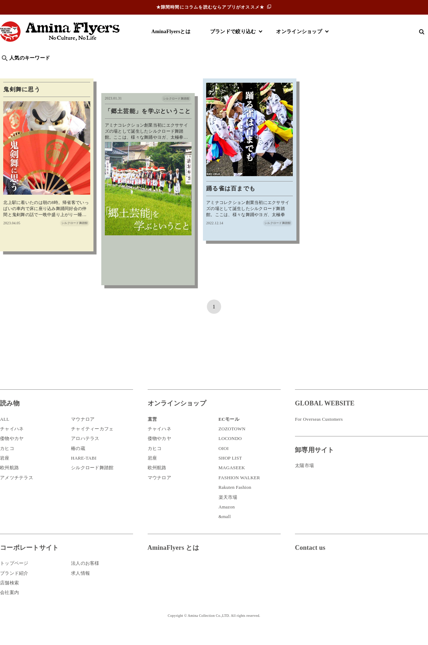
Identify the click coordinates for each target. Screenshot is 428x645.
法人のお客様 (85, 575)
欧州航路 (9, 479)
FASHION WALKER (239, 489)
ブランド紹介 (14, 585)
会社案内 (9, 604)
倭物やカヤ (12, 450)
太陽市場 (304, 477)
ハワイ (37, 69)
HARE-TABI (84, 469)
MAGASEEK (232, 479)
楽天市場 (228, 509)
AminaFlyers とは (173, 559)
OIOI (224, 460)
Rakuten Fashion (235, 499)
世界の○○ (87, 69)
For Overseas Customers (319, 431)
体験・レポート (344, 69)
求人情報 (80, 585)
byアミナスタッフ (160, 69)
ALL (4, 431)
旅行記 (11, 69)
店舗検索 (9, 594)
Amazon (227, 518)
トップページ (14, 575)
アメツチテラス (16, 489)
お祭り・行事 (269, 69)
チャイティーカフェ (92, 440)
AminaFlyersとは (171, 31)
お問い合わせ (337, 583)
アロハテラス (85, 450)
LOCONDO (230, 450)
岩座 (5, 469)
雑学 (61, 69)
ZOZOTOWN (232, 440)
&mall (225, 528)
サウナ (235, 69)
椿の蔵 (78, 460)
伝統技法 (305, 69)
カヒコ (7, 460)
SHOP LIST (230, 469)
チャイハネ (12, 440)
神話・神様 (204, 69)
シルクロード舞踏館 (92, 479)
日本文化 (119, 69)
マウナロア (83, 431)
